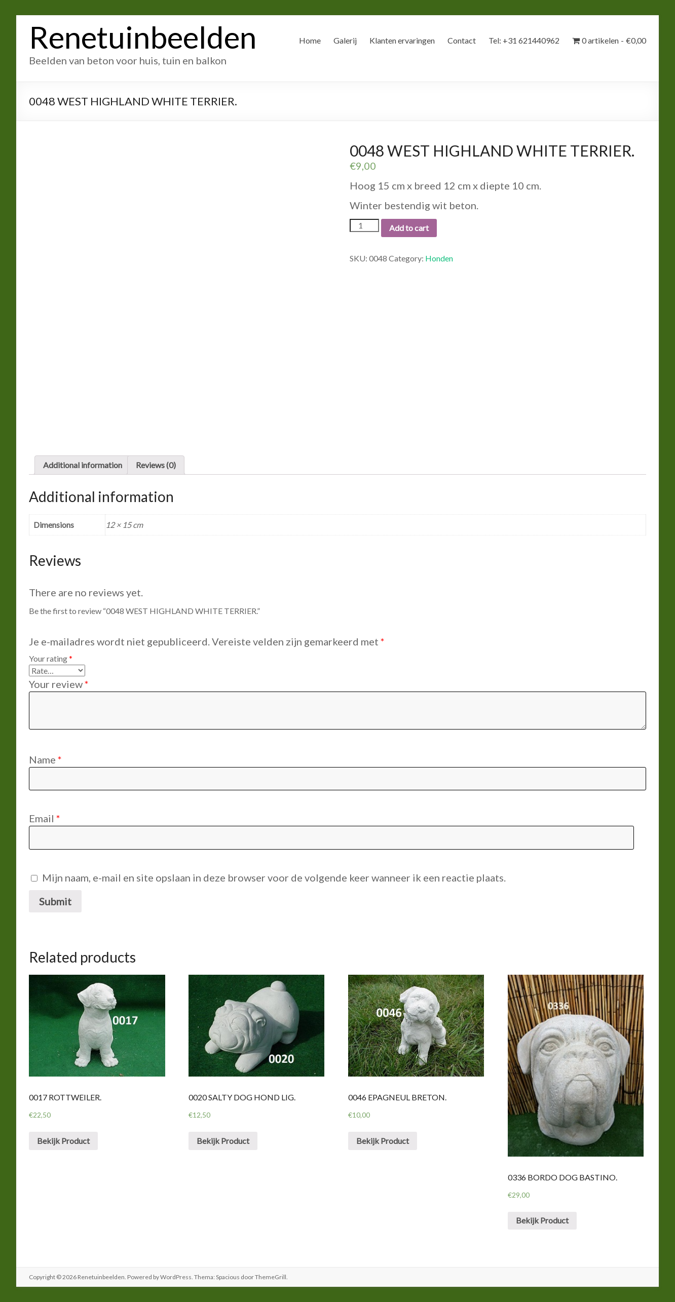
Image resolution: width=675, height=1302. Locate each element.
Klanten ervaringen (402, 40)
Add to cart (409, 228)
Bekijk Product (63, 1140)
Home (310, 40)
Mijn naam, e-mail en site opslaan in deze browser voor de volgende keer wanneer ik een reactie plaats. (274, 877)
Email (44, 818)
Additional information (82, 465)
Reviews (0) (156, 465)
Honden (439, 258)
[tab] (82, 465)
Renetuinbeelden (142, 37)
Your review (59, 684)
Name (45, 759)
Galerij (345, 40)
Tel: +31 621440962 (524, 40)
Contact (461, 40)
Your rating (50, 658)
